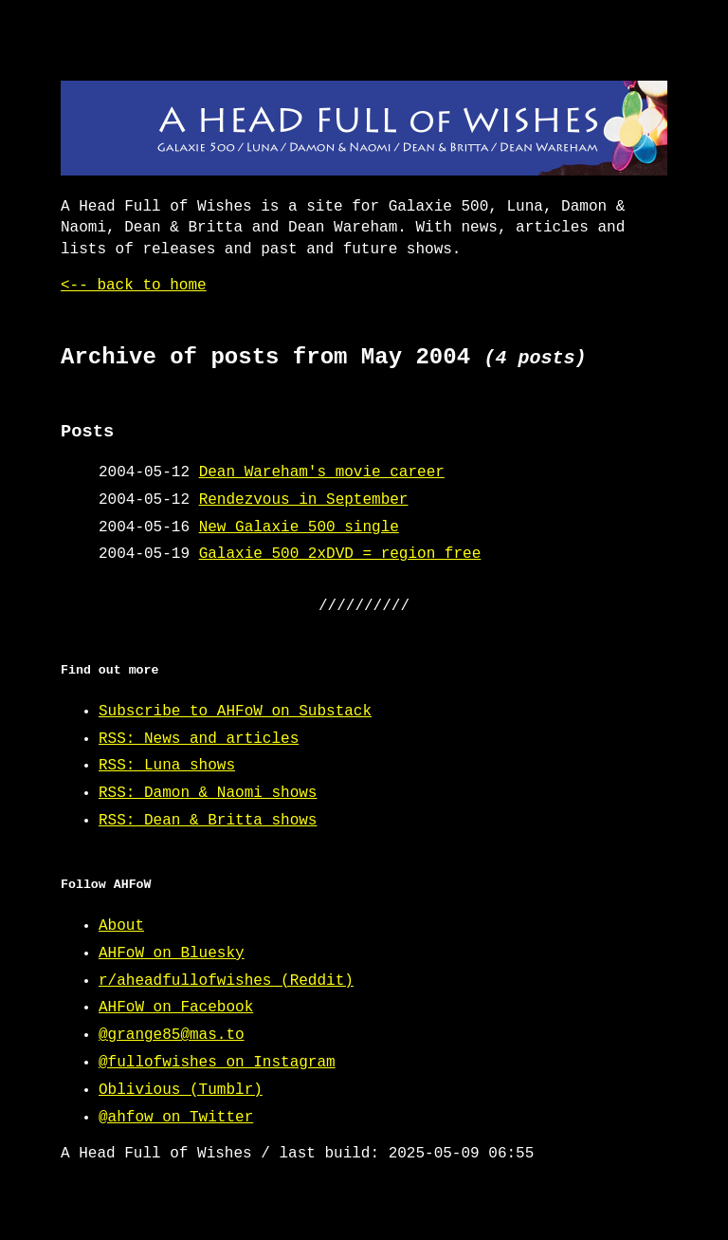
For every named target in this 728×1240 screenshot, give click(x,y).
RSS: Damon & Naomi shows (208, 793)
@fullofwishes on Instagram (217, 1062)
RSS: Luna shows (167, 765)
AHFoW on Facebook (176, 1007)
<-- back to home (134, 285)
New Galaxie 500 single (299, 527)
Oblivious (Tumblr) (181, 1090)
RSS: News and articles (199, 739)
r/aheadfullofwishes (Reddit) (226, 981)
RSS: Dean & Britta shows (208, 820)
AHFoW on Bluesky (172, 953)
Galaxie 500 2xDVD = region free (340, 554)
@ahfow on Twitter (176, 1117)
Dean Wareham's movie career (322, 472)
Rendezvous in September (304, 500)
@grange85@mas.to (172, 1035)
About (121, 926)
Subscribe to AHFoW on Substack (235, 711)
